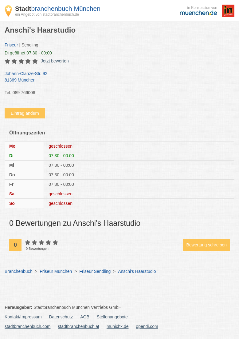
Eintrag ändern (25, 113)
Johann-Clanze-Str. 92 (116, 77)
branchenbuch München (57, 8)
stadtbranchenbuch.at (78, 326)
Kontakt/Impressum (23, 316)
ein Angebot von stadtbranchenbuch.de (47, 14)
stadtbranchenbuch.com (27, 326)
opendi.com (147, 326)
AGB (84, 316)
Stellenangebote (112, 316)
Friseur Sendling (95, 271)
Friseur (11, 44)
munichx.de (118, 326)
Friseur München (56, 271)
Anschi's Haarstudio (137, 271)
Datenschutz (61, 316)
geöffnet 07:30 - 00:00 (28, 52)
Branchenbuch (18, 271)
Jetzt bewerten (55, 60)
